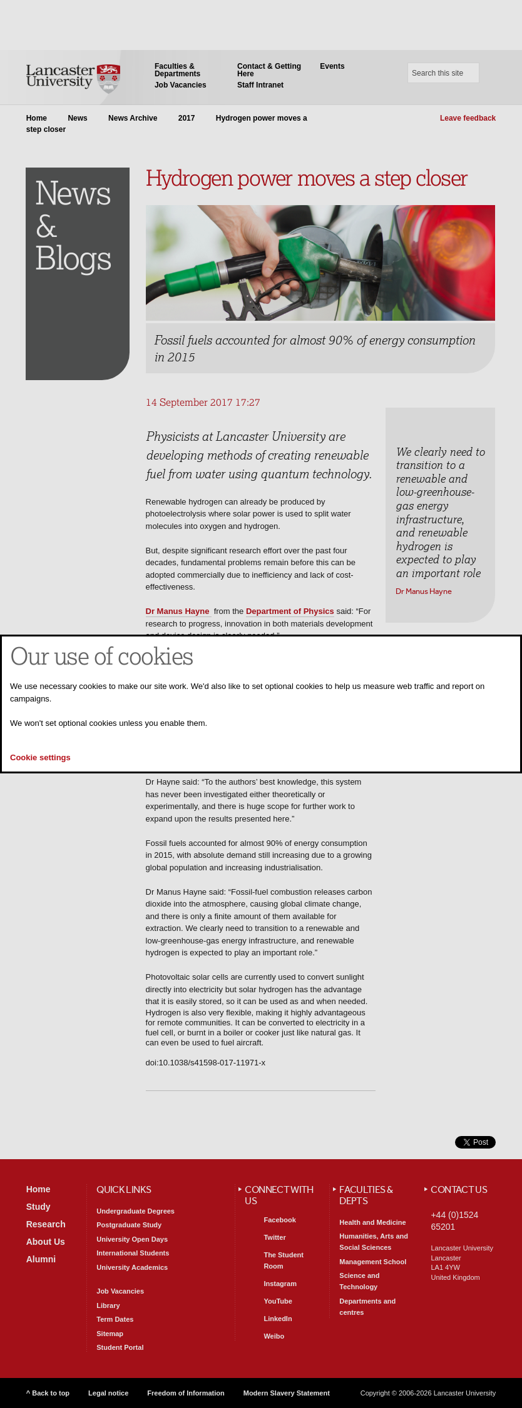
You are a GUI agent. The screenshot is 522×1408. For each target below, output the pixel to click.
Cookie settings (40, 757)
